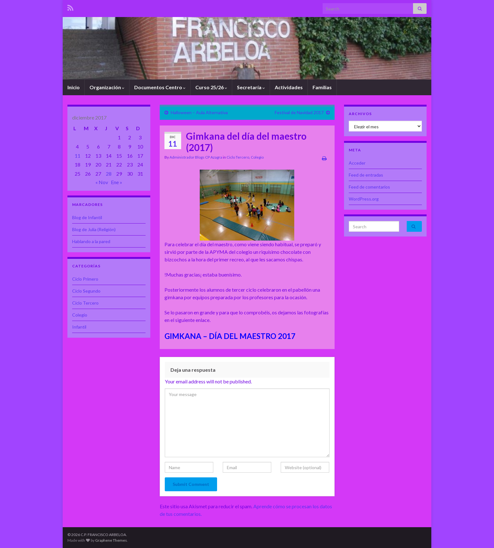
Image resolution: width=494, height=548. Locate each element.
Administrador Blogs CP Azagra (195, 157)
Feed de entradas (366, 175)
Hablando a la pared (91, 241)
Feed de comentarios (369, 186)
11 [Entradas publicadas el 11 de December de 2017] (77, 156)
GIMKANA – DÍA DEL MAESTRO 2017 (230, 336)
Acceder (357, 163)
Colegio (257, 157)
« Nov (101, 182)
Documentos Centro (160, 87)
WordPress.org (364, 198)
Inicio (73, 87)
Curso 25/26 (211, 87)
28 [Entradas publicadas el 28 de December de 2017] (109, 174)
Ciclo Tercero (238, 157)
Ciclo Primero (85, 279)
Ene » (116, 182)
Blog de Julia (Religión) (94, 229)
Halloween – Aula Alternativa (199, 112)
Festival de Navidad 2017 (299, 112)
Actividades (289, 87)
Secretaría (251, 87)
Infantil (79, 326)
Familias (322, 87)
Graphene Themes (111, 540)
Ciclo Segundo (86, 291)
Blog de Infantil (87, 217)
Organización (106, 87)
